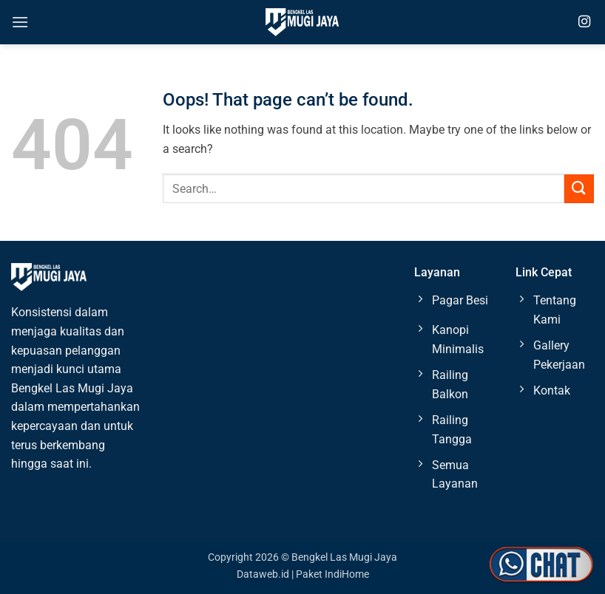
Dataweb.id (263, 574)
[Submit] (579, 188)
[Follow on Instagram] (584, 22)
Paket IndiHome (332, 574)
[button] (20, 22)
